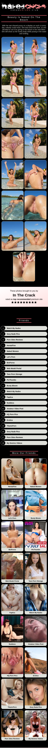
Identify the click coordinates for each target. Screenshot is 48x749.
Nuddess (12, 630)
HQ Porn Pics (12, 662)
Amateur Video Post (36, 630)
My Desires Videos (36, 725)
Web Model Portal (12, 567)
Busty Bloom (36, 504)
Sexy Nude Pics (36, 693)
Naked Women (36, 473)
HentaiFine (12, 473)
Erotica (36, 662)
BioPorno (12, 536)
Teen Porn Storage (36, 567)
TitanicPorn (12, 693)
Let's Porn (12, 504)
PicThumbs (36, 536)
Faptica (12, 599)
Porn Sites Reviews (12, 725)
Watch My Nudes (36, 599)
